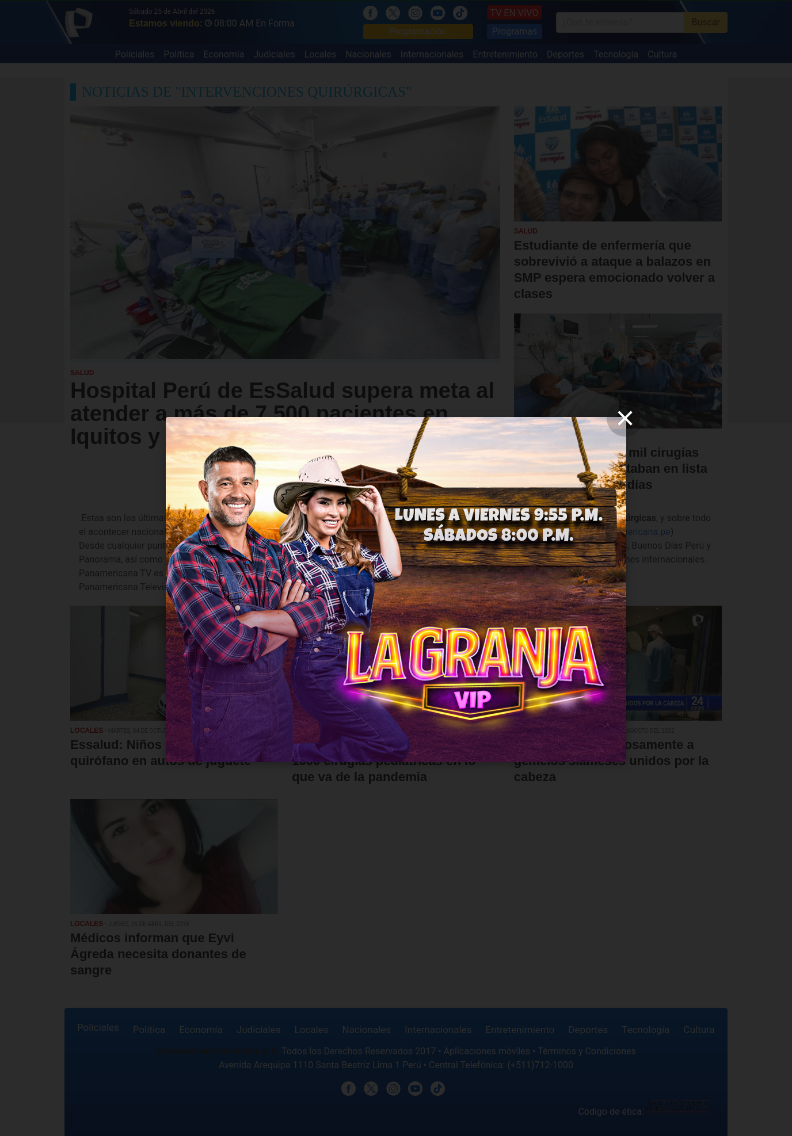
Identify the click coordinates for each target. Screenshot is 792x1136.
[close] (625, 418)
